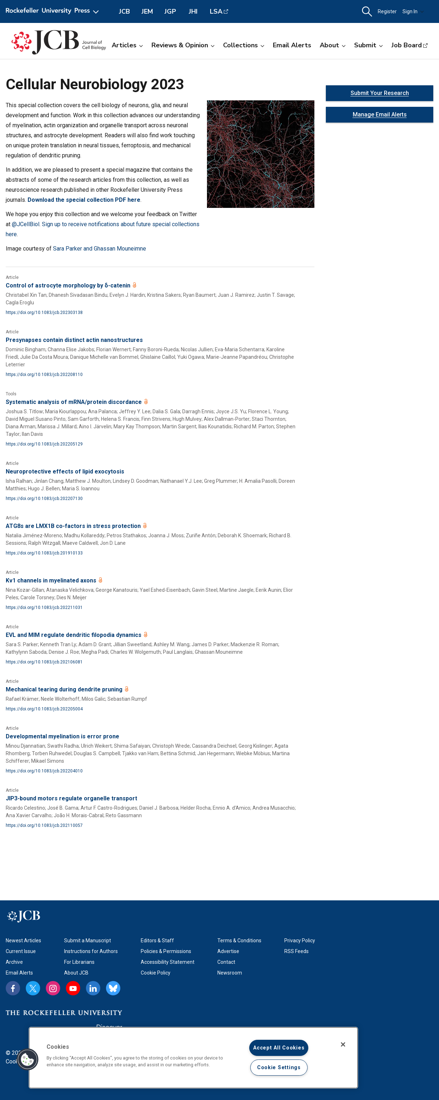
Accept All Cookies (278, 1048)
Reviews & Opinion (182, 45)
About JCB (76, 973)
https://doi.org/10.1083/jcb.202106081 (44, 662)
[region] (193, 1058)
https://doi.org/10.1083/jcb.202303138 (44, 312)
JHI (193, 11)
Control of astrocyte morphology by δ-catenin (69, 285)
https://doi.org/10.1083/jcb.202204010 (44, 770)
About (333, 45)
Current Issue (21, 951)
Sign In (413, 11)
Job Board (406, 45)
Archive (14, 962)
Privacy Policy (299, 940)
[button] (367, 11)
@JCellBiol (25, 224)
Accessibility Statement (167, 962)
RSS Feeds (296, 951)
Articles (127, 45)
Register (387, 11)
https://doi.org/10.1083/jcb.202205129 (44, 444)
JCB (124, 11)
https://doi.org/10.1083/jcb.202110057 (44, 825)
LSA (216, 11)
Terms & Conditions (239, 940)
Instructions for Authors (91, 951)
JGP (170, 11)
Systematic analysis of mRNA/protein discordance (74, 402)
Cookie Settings (279, 1068)
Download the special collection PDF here (84, 199)
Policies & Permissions (166, 951)
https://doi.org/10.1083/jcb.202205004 (44, 708)
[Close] (343, 1044)
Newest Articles (23, 940)
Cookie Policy (155, 973)
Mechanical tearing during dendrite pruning (65, 689)
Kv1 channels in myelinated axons (52, 580)
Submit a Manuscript (87, 940)
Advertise (228, 951)
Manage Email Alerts (380, 114)
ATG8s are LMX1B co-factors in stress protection (74, 526)
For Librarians (79, 962)
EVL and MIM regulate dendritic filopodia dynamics (74, 635)
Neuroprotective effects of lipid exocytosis (65, 471)
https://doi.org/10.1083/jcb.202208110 (44, 374)
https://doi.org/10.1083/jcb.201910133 (44, 553)
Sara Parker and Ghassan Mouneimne (99, 248)
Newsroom (229, 973)
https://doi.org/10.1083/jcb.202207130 (44, 498)
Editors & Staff (157, 940)
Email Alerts (292, 45)
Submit (368, 45)
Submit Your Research (380, 93)
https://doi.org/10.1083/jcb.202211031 (44, 607)
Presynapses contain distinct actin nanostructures (74, 340)
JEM (147, 11)
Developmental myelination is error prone (62, 736)
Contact (226, 962)
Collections (243, 45)
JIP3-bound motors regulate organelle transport (71, 798)
